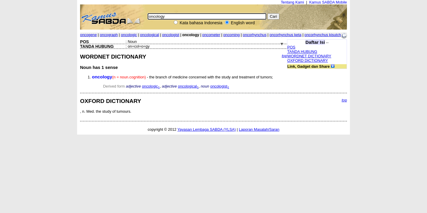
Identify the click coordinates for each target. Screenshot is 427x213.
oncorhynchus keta (285, 35)
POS (291, 47)
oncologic (129, 35)
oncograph (109, 35)
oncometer (211, 35)
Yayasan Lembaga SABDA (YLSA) (206, 129)
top (284, 56)
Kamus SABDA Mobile (328, 2)
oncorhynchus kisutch (323, 35)
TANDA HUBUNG (302, 51)
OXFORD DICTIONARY (307, 60)
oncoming (231, 35)
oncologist (170, 35)
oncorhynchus (255, 35)
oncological (149, 35)
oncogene (88, 35)
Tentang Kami (292, 2)
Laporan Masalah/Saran (259, 129)
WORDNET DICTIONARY (309, 56)
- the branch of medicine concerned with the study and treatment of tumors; (182, 77)
